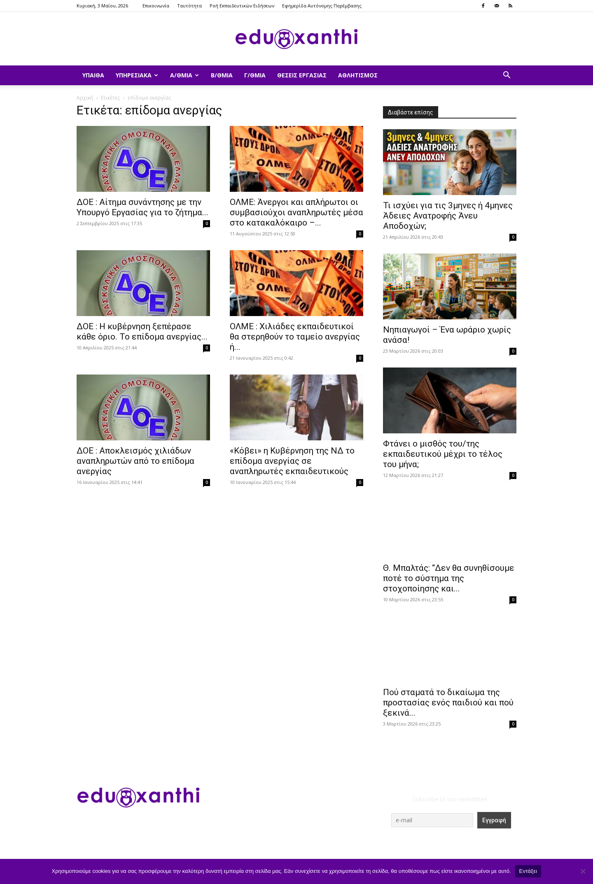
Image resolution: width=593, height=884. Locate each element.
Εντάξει (528, 871)
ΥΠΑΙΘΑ (93, 75)
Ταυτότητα (189, 5)
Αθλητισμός (358, 75)
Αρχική (85, 97)
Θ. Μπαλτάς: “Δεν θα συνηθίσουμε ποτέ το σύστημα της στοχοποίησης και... (448, 578)
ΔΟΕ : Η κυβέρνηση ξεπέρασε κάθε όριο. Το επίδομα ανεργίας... (142, 331)
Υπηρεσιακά (137, 75)
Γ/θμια (255, 75)
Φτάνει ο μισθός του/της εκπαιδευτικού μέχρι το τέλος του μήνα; (442, 454)
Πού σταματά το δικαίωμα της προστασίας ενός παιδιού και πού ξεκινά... (448, 702)
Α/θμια (184, 75)
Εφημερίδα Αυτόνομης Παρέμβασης (322, 5)
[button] (506, 76)
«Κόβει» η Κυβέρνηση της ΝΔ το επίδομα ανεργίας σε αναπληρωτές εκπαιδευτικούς (292, 461)
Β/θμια (222, 75)
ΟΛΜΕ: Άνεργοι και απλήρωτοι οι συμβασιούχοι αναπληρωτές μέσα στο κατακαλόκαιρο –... (296, 212)
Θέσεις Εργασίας (302, 75)
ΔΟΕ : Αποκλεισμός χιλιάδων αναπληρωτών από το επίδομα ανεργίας (135, 461)
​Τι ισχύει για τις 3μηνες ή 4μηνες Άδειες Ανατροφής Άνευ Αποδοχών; (448, 215)
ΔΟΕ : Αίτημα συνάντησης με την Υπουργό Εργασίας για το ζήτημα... (142, 207)
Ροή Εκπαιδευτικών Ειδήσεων (242, 5)
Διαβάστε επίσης (410, 112)
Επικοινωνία (155, 5)
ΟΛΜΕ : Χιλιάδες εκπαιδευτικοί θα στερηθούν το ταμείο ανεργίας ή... (295, 336)
